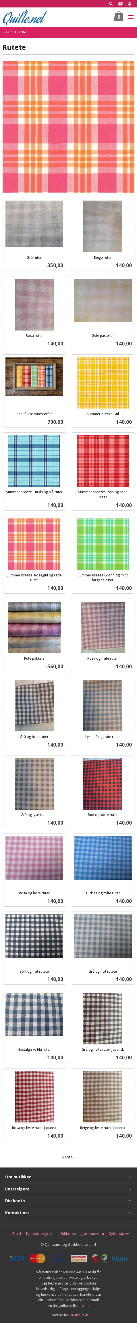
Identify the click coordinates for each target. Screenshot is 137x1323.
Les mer (84, 1305)
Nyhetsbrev (119, 1233)
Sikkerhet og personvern (82, 1233)
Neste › (68, 1156)
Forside (8, 32)
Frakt (16, 1233)
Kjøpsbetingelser (41, 1233)
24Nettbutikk (78, 1315)
